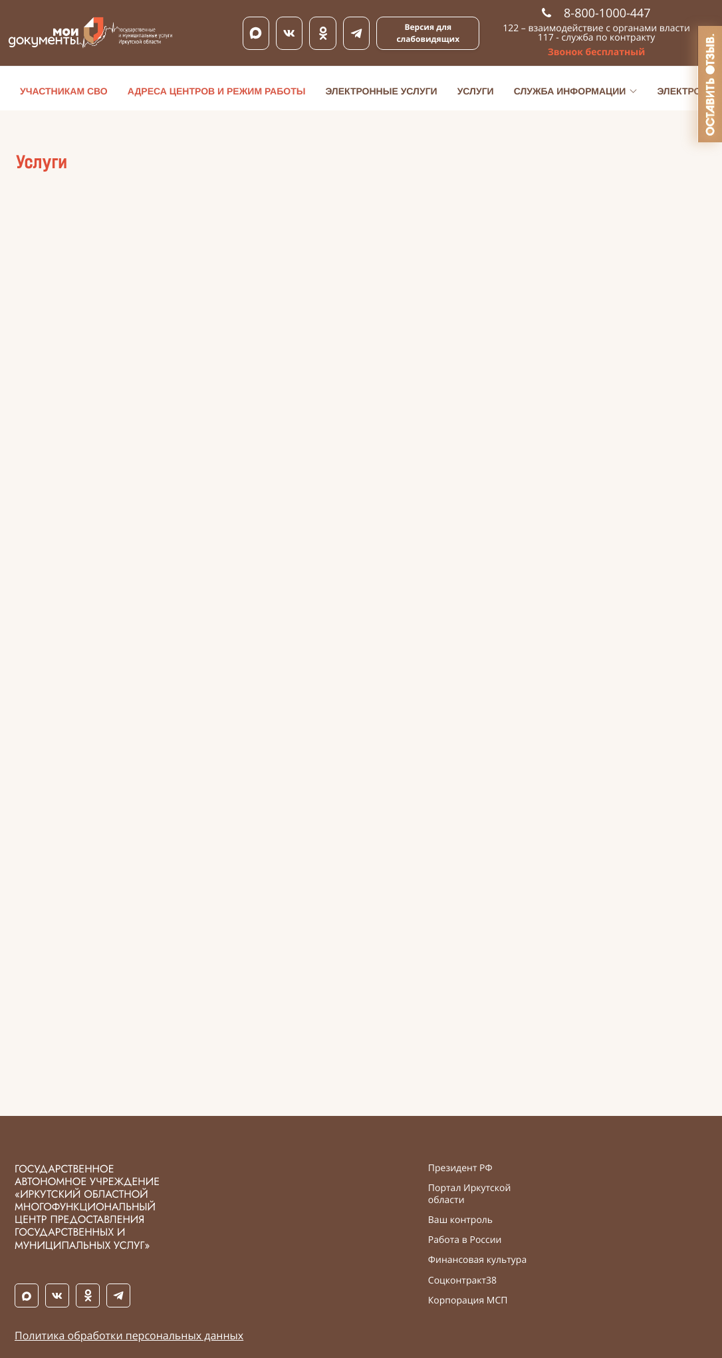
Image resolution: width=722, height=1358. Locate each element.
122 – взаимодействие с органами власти (596, 28)
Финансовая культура (477, 1260)
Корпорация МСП (468, 1301)
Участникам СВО (64, 91)
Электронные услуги (381, 91)
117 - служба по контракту (597, 37)
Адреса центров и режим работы (217, 91)
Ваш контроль (460, 1220)
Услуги (475, 91)
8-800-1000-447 (596, 13)
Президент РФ (460, 1168)
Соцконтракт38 (462, 1281)
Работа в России (465, 1240)
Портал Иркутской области (469, 1194)
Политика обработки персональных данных (129, 1335)
